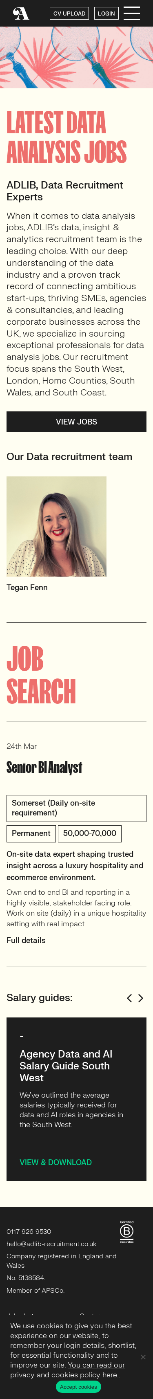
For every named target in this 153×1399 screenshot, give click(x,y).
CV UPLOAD (69, 14)
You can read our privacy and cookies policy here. (67, 1370)
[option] (76, 538)
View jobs (76, 422)
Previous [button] (129, 998)
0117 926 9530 (29, 1232)
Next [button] (141, 998)
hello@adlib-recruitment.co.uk (52, 1244)
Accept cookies (78, 1387)
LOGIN (106, 14)
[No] (143, 1357)
